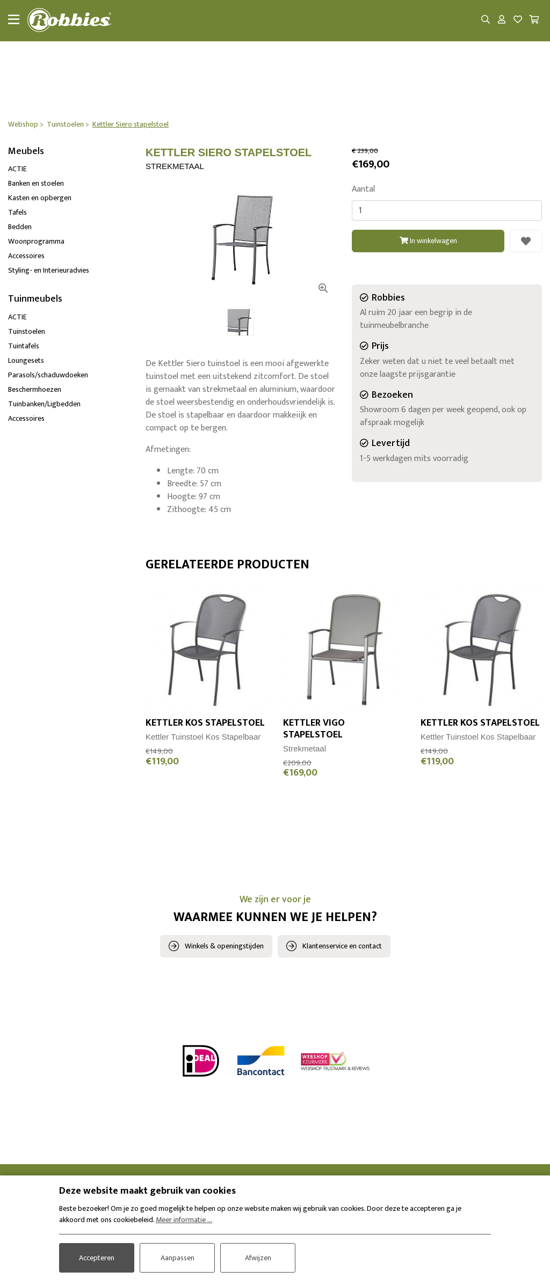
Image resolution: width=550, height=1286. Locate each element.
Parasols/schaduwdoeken (48, 375)
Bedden (20, 227)
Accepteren (96, 1257)
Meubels (26, 152)
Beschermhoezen (34, 390)
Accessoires (26, 256)
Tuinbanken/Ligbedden (44, 404)
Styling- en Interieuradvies (48, 271)
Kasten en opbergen (39, 198)
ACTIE (17, 169)
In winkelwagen (428, 241)
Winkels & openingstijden (224, 946)
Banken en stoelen (36, 184)
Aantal (363, 190)
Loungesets (26, 361)
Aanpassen (177, 1257)
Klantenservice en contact (342, 946)
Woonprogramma (36, 242)
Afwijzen (258, 1257)
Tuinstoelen (26, 332)
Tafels (17, 213)
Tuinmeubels (35, 299)
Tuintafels (23, 346)
